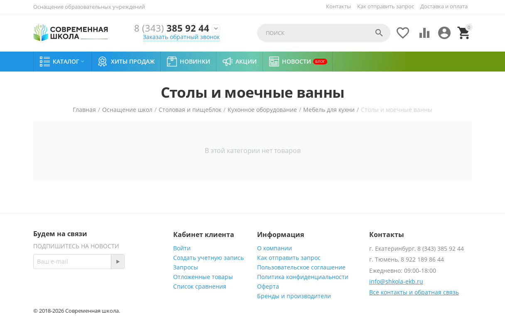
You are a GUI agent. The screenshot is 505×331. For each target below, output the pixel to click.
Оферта (268, 286)
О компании (274, 248)
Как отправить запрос (385, 6)
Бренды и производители (294, 296)
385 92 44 (171, 28)
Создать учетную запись (208, 258)
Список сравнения (199, 286)
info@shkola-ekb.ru (396, 281)
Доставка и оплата (444, 6)
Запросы (185, 267)
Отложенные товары (203, 277)
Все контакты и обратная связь (414, 292)
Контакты (338, 6)
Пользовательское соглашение (301, 267)
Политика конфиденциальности (302, 277)
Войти (182, 248)
